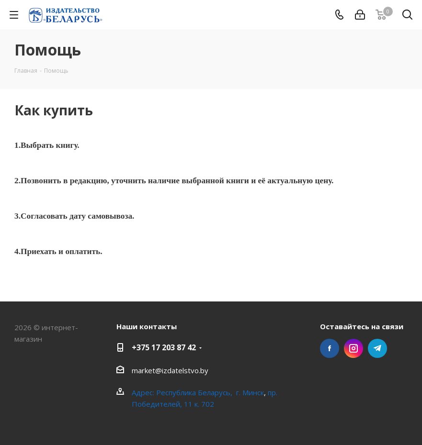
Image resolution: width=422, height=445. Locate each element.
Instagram (353, 348)
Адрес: (144, 392)
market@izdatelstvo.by (170, 370)
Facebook (329, 348)
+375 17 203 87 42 (164, 347)
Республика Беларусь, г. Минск (210, 392)
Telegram (377, 348)
